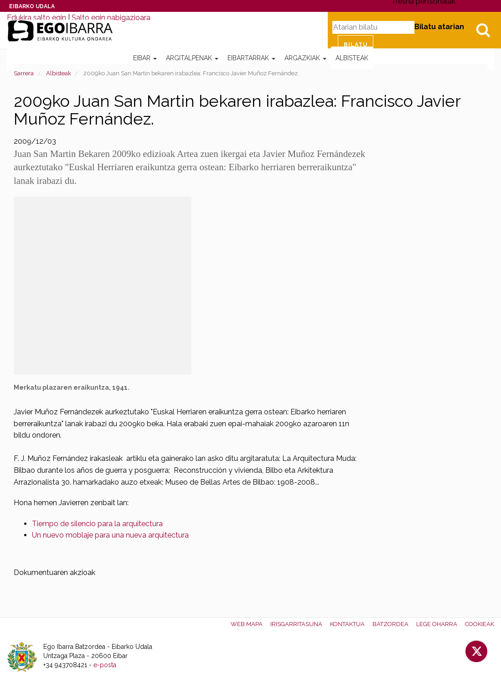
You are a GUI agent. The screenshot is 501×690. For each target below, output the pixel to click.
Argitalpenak (192, 58)
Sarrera (24, 73)
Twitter (476, 651)
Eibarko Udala (32, 6)
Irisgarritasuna (296, 624)
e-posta (104, 665)
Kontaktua (347, 624)
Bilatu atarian (439, 26)
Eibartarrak (251, 58)
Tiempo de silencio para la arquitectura (97, 523)
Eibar (145, 58)
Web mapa (247, 624)
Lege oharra (436, 624)
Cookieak (479, 624)
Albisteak (352, 58)
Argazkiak (305, 58)
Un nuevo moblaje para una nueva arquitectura (110, 535)
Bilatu (483, 30)
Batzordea (390, 624)
